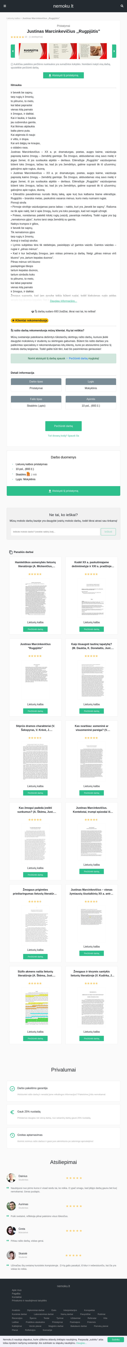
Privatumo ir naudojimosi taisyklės (29, 1300)
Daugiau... (81, 1343)
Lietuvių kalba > (14, 18)
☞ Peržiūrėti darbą (76, 358)
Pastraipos (75, 1322)
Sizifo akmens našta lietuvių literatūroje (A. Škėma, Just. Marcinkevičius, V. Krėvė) (35, 975)
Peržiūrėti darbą (63, 426)
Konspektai (89, 1310)
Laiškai (15, 1322)
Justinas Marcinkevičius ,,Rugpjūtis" (41, 18)
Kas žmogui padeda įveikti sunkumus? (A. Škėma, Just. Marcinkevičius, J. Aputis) (35, 811)
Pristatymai (36, 388)
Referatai (92, 1318)
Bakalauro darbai (78, 1326)
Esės (53, 1310)
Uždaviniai (75, 1318)
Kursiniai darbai (19, 1314)
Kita (105, 1318)
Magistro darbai (55, 1326)
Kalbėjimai (17, 1326)
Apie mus (16, 1290)
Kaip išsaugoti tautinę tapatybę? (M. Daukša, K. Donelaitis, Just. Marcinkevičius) (91, 648)
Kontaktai (16, 1297)
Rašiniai (101, 1314)
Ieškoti (108, 531)
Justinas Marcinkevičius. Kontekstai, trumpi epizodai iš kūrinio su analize (91, 811)
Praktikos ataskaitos (35, 1322)
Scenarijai (47, 1330)
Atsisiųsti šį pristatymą (63, 75)
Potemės (91, 1322)
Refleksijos (30, 1330)
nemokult (63, 6)
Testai (46, 1318)
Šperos (33, 1318)
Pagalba (16, 1293)
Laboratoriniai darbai (44, 1314)
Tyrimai (59, 1318)
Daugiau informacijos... (63, 301)
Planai (15, 1330)
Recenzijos (17, 1318)
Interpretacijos (70, 1310)
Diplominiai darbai (35, 1310)
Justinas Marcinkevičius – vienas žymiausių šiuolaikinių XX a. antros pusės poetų (92, 893)
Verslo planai (35, 1326)
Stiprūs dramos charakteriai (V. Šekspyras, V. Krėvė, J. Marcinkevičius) (35, 730)
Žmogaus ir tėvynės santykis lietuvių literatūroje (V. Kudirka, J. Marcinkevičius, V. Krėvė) (92, 975)
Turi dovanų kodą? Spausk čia (63, 435)
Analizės (16, 1310)
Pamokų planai (101, 1326)
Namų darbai (67, 1314)
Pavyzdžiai (85, 1314)
